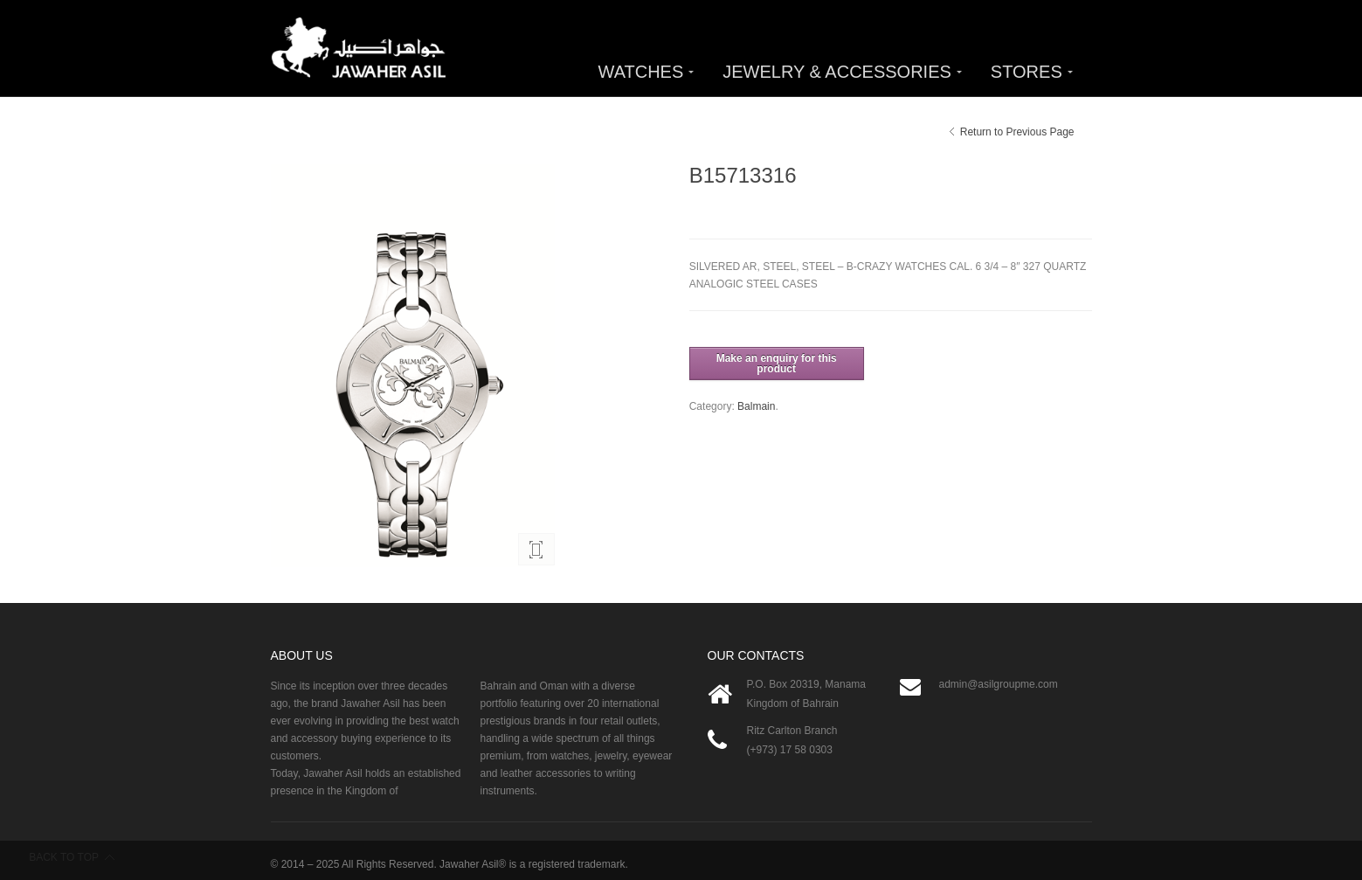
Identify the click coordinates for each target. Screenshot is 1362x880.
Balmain (756, 406)
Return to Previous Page (1017, 132)
